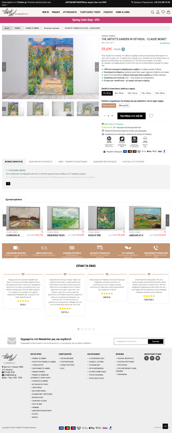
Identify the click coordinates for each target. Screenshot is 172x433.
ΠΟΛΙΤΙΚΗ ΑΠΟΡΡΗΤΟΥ (125, 358)
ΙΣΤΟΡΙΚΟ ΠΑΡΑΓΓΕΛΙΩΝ (97, 372)
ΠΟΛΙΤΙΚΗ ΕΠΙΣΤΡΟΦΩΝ (125, 362)
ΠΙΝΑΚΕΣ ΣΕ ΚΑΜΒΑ (39, 358)
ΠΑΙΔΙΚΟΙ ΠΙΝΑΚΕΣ (38, 372)
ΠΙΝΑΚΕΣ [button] (56, 12)
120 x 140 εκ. (146, 93)
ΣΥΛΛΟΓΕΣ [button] (108, 12)
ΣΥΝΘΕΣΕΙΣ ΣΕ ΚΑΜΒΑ (40, 381)
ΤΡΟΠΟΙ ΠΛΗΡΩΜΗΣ (96, 375)
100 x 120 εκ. (133, 93)
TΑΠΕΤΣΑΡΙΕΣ (37, 388)
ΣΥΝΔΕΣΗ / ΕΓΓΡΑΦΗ (96, 362)
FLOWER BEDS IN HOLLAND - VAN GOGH (15, 236)
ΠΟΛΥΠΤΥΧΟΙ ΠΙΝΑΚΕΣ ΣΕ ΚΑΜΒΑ (44, 362)
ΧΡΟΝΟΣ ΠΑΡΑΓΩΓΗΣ (14, 161)
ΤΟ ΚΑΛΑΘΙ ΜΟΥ (94, 365)
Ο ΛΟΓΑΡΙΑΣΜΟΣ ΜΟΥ (96, 358)
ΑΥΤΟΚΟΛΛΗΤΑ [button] (70, 12)
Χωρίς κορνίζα (109, 105)
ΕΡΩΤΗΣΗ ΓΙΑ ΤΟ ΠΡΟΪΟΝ (133, 161)
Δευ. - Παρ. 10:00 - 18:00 (12, 378)
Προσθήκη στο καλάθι (131, 115)
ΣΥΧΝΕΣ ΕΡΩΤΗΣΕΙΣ (67, 365)
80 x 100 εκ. (119, 93)
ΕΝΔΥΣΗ (35, 417)
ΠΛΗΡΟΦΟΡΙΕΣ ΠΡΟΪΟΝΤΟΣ (40, 161)
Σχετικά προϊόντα (14, 199)
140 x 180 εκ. (160, 93)
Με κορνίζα (123, 105)
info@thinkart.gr (9, 375)
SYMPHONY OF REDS (39, 401)
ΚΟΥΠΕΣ (35, 414)
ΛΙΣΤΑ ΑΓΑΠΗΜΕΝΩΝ (96, 368)
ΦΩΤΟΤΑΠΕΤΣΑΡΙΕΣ (39, 391)
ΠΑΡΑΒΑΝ (35, 407)
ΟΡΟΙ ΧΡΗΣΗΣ (122, 365)
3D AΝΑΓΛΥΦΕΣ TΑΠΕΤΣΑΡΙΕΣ (42, 394)
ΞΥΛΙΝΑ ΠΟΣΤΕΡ (37, 365)
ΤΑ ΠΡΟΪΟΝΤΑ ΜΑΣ (67, 362)
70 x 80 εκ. (107, 93)
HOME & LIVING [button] (123, 12)
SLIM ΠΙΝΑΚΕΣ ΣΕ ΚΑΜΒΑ (41, 368)
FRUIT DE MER (37, 404)
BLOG (62, 368)
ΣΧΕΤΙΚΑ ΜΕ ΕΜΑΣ (66, 358)
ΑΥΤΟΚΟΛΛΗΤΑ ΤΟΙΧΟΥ (40, 384)
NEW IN (45, 12)
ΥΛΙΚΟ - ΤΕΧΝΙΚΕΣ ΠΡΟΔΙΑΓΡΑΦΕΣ (72, 161)
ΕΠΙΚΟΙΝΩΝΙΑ (122, 374)
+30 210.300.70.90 (162, 2)
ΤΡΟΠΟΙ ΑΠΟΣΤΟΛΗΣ (96, 378)
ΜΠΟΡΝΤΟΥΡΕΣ (37, 397)
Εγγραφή (155, 341)
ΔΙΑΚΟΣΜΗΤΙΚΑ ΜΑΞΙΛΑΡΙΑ (41, 411)
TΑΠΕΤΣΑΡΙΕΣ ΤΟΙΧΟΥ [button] (90, 12)
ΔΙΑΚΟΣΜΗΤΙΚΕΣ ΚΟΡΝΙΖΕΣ (105, 161)
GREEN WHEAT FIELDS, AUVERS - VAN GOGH (56, 236)
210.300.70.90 (8, 372)
